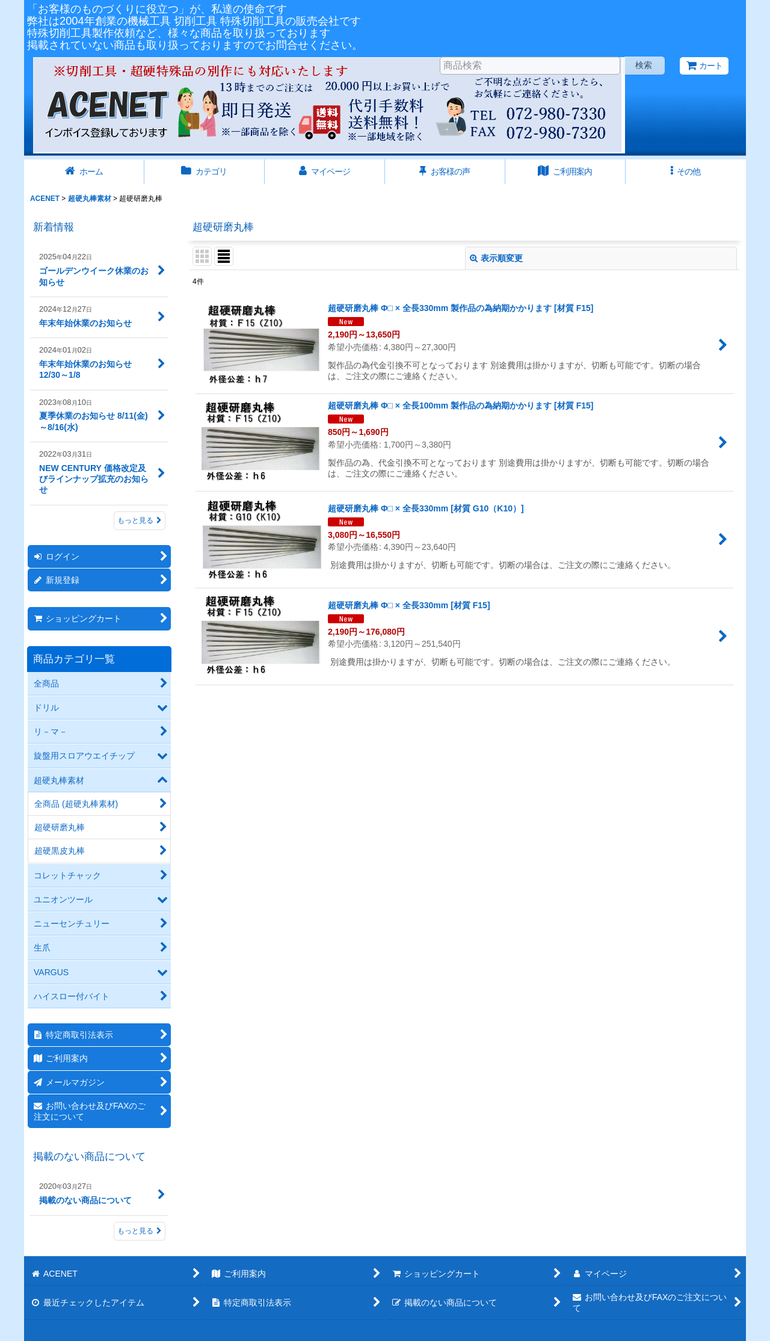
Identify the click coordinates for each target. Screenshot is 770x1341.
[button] (686, 171)
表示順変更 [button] (496, 258)
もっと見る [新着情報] (139, 520)
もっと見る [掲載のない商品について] (139, 1231)
